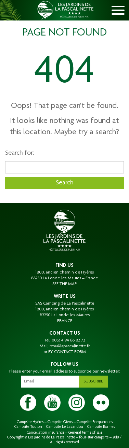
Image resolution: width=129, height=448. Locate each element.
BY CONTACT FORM (67, 352)
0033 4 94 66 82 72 (68, 340)
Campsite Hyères (30, 422)
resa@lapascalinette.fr (70, 346)
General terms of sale (85, 433)
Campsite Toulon (28, 427)
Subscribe (93, 381)
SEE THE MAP (64, 284)
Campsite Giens (60, 422)
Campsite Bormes (101, 427)
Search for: (19, 153)
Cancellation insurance (45, 433)
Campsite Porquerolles (95, 422)
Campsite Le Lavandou (64, 427)
